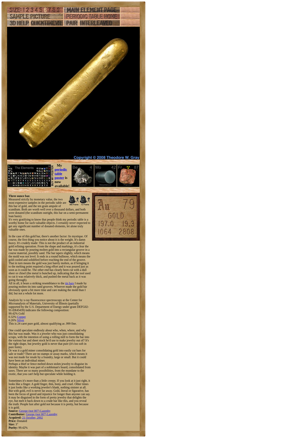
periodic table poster (61, 174)
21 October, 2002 (32, 417)
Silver (20, 320)
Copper (21, 316)
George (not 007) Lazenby (34, 410)
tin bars (69, 283)
